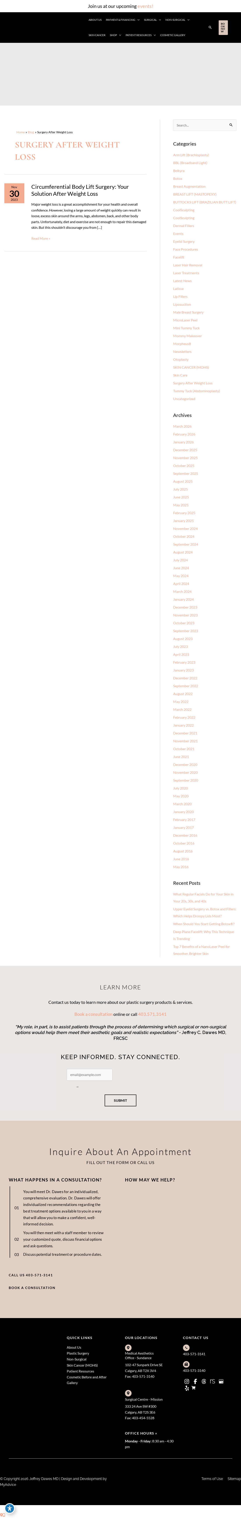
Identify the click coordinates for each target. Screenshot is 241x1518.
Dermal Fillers (183, 226)
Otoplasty (180, 359)
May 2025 (180, 505)
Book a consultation (93, 1014)
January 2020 (183, 812)
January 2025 (183, 521)
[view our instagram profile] (187, 1381)
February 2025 (184, 513)
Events (178, 233)
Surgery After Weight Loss (193, 383)
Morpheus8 (182, 344)
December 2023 (185, 607)
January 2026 (183, 442)
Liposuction (182, 304)
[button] (210, 27)
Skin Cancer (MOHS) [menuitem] (82, 1365)
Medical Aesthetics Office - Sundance (139, 1355)
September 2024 (185, 544)
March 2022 (182, 709)
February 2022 (184, 717)
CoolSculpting (183, 210)
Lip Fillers (180, 296)
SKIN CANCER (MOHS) (191, 367)
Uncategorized (184, 399)
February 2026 (184, 434)
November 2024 (185, 528)
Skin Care (180, 375)
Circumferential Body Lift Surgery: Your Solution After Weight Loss (80, 190)
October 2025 (183, 465)
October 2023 (183, 623)
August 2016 (183, 851)
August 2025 (183, 481)
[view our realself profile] (212, 1381)
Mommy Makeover (187, 336)
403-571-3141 (194, 1354)
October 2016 (183, 843)
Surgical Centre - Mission (144, 1399)
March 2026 (182, 426)
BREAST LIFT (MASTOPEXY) (194, 194)
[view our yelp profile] (187, 1388)
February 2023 (184, 662)
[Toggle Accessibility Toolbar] (9, 1508)
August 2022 (183, 694)
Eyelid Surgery (184, 241)
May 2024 (180, 576)
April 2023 (181, 654)
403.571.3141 (152, 1014)
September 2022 (185, 686)
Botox (177, 178)
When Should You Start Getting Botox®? (203, 924)
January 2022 (183, 725)
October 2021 (183, 749)
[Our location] (4, 1515)
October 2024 (183, 536)
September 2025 (185, 473)
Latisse (178, 288)
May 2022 (180, 701)
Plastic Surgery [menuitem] (78, 1353)
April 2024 (181, 583)
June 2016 (181, 859)
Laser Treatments (186, 273)
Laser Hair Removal (187, 265)
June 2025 (181, 497)
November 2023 (185, 615)
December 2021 (185, 733)
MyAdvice (8, 1485)
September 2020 (185, 780)
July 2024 (180, 560)
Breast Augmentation (189, 186)
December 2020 (185, 764)
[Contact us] (1, 1515)
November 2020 (185, 772)
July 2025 (180, 489)
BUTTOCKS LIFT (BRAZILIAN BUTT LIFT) (204, 202)
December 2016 (185, 835)
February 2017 (184, 819)
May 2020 (180, 796)
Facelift (178, 257)
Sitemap (234, 1479)
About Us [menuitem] (74, 1347)
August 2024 (183, 552)
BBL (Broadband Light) (190, 163)
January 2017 (183, 827)
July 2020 (180, 788)
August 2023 (183, 639)
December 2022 (185, 678)
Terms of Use (212, 1479)
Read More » (40, 238)
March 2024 (182, 591)
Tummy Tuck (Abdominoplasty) (196, 391)
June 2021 (181, 757)
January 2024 (183, 599)
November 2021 (185, 741)
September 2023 (185, 631)
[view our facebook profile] (195, 1381)
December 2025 (185, 450)
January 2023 (183, 670)
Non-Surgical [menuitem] (76, 1359)
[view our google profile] (221, 1381)
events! (145, 6)
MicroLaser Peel (185, 320)
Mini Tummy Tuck (186, 328)
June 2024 (181, 568)
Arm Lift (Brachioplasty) (191, 155)
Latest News (182, 281)
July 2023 (180, 646)
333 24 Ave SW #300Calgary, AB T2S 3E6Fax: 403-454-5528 (140, 1412)
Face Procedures (185, 249)
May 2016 (180, 867)
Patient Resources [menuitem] (80, 1371)
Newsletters (182, 351)
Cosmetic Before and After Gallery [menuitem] (87, 1380)
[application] (137, 20)
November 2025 (185, 458)
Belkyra (179, 170)
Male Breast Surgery (188, 312)
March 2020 (182, 804)
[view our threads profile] (204, 1381)
